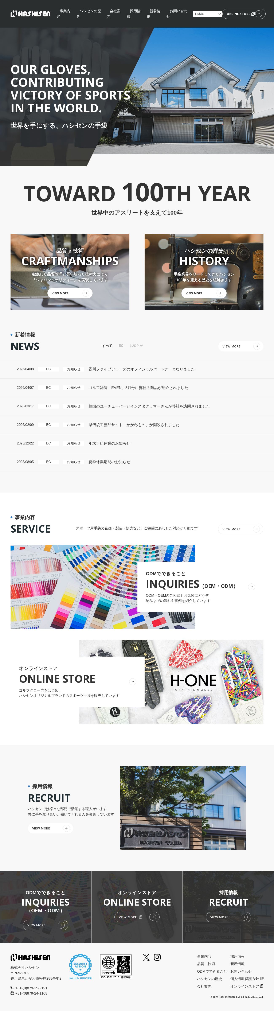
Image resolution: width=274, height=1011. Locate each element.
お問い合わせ (241, 971)
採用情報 (237, 956)
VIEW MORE (231, 529)
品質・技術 (206, 964)
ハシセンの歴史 (209, 979)
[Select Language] (207, 14)
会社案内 (204, 986)
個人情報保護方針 (244, 979)
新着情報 (237, 964)
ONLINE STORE (241, 14)
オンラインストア (244, 986)
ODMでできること (212, 971)
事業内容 (204, 956)
